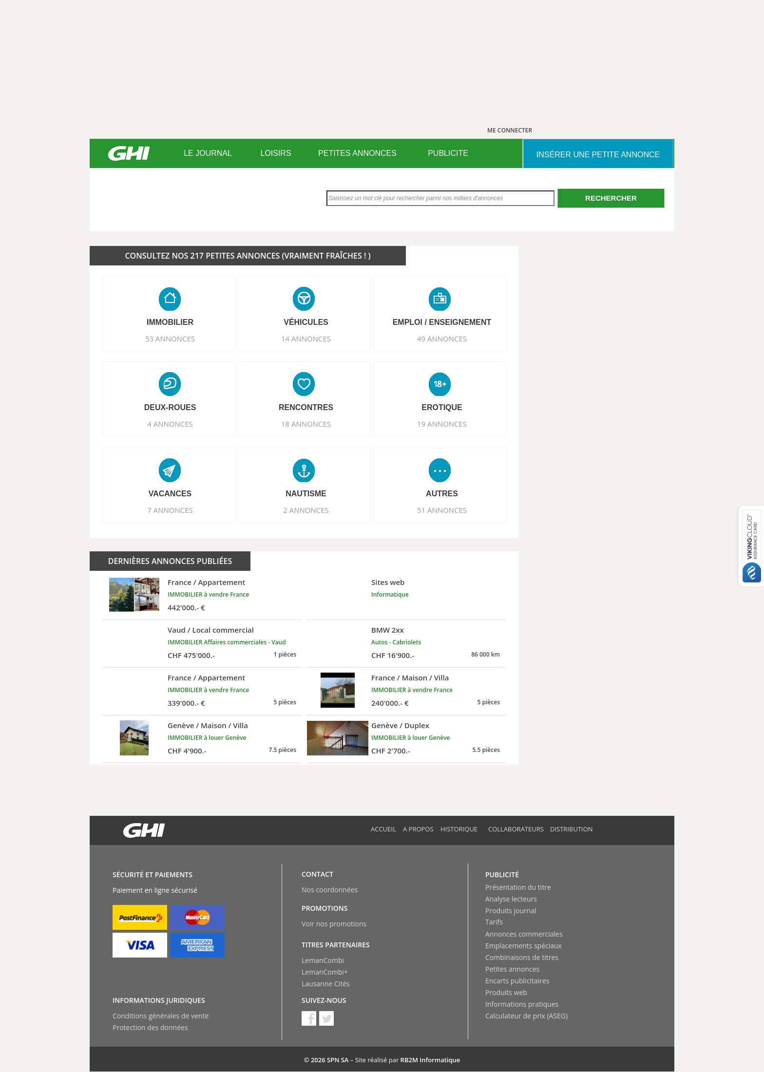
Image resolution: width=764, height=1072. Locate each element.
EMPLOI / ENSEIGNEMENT (442, 322)
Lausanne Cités (326, 983)
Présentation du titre (518, 887)
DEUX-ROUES (170, 407)
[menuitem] (207, 153)
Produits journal (510, 910)
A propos (418, 829)
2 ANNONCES (306, 510)
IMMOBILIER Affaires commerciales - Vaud (227, 642)
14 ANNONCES (306, 338)
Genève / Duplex (400, 725)
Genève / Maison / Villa (208, 725)
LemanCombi (323, 960)
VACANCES (170, 493)
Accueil (383, 829)
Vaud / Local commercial (211, 630)
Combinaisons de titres (521, 957)
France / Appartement (206, 582)
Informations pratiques (521, 1004)
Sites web (387, 582)
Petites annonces (512, 969)
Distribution (571, 829)
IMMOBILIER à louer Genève (207, 737)
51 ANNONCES (442, 510)
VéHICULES (306, 322)
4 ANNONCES (170, 424)
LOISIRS (275, 153)
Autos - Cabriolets (396, 642)
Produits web (506, 992)
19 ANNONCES (442, 424)
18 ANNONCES (306, 424)
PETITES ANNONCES (357, 153)
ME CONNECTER (509, 130)
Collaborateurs (516, 829)
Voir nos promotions (334, 923)
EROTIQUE (441, 407)
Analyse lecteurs (511, 898)
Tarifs (494, 921)
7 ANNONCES (170, 510)
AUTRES (442, 493)
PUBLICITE (448, 153)
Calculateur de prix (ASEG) (526, 1015)
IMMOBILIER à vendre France (208, 594)
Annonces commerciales (524, 934)
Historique (459, 829)
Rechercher (611, 198)
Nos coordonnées (330, 889)
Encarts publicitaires (517, 980)
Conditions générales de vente (161, 1015)
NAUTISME (306, 493)
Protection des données (150, 1027)
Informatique (390, 594)
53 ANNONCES (170, 338)
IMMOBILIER (170, 322)
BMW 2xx (387, 630)
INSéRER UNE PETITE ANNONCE (598, 154)
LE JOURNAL (208, 153)
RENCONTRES (306, 407)
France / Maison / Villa (410, 677)
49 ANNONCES (442, 338)
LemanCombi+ (325, 972)
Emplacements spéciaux (523, 945)
